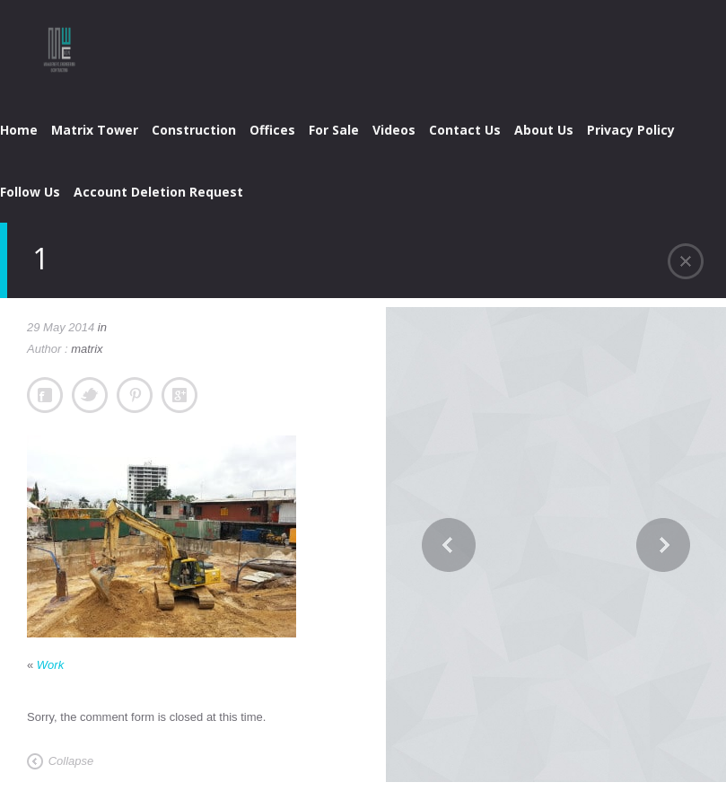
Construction (194, 129)
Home (19, 129)
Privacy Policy (631, 129)
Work (50, 665)
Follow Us (30, 191)
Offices (272, 129)
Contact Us (465, 129)
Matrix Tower (94, 129)
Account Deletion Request (158, 191)
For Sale (334, 129)
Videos (393, 129)
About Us (543, 129)
